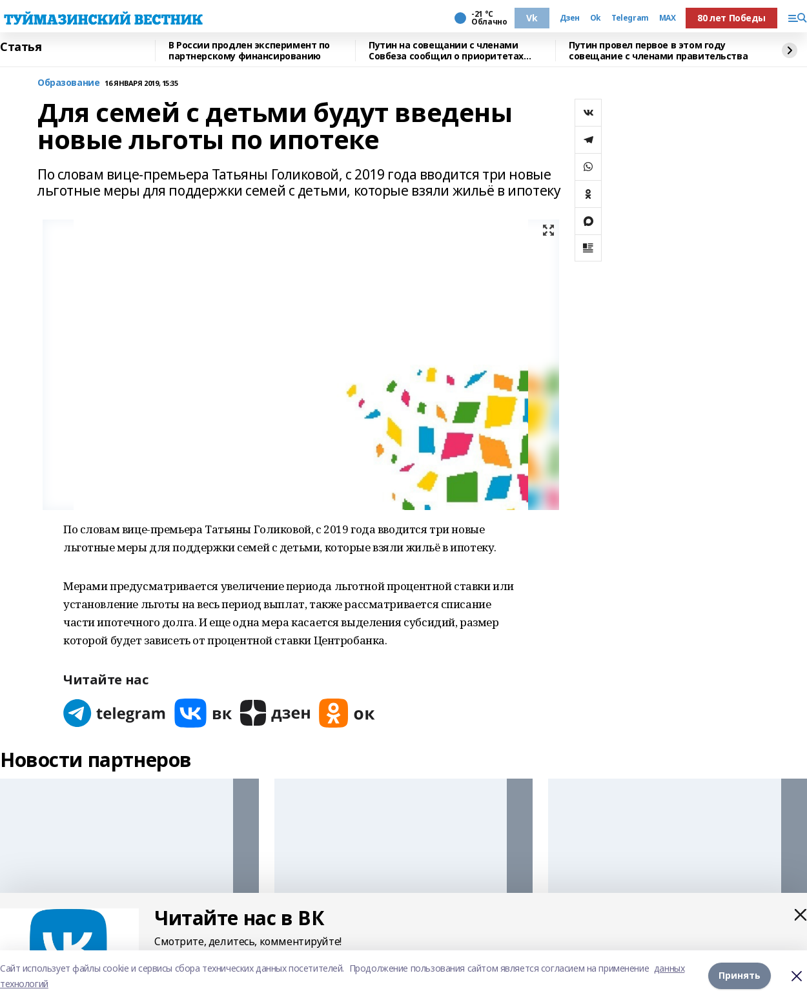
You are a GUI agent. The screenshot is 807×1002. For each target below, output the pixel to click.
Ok (595, 18)
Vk (531, 18)
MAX (667, 18)
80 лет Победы (731, 18)
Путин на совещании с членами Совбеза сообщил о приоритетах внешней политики (446, 50)
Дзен (570, 18)
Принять (740, 976)
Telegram (630, 18)
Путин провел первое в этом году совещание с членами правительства (658, 50)
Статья (20, 47)
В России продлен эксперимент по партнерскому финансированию (249, 50)
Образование (68, 82)
